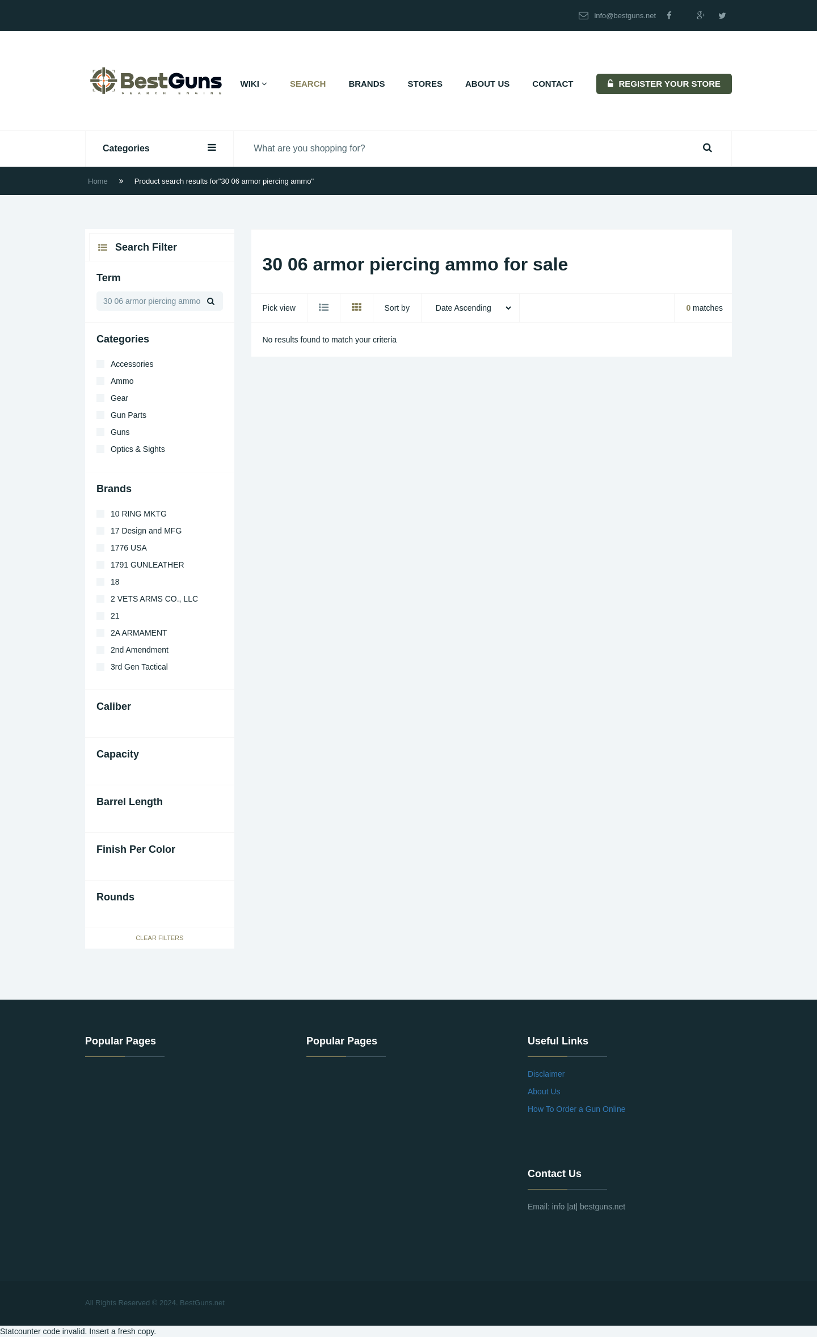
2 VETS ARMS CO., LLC (154, 598)
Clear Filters (159, 937)
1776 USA (129, 547)
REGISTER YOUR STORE (664, 83)
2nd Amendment (140, 649)
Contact (552, 83)
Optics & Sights (138, 449)
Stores (425, 83)
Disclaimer (546, 1073)
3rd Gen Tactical (139, 666)
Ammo (122, 381)
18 (115, 581)
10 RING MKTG (139, 513)
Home (98, 181)
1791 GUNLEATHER (147, 564)
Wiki (254, 83)
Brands (366, 83)
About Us (487, 83)
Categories (159, 147)
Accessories (132, 364)
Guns (120, 432)
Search (308, 83)
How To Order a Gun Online (577, 1109)
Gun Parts (128, 415)
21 (115, 615)
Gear (119, 398)
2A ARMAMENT (139, 632)
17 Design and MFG (146, 530)
